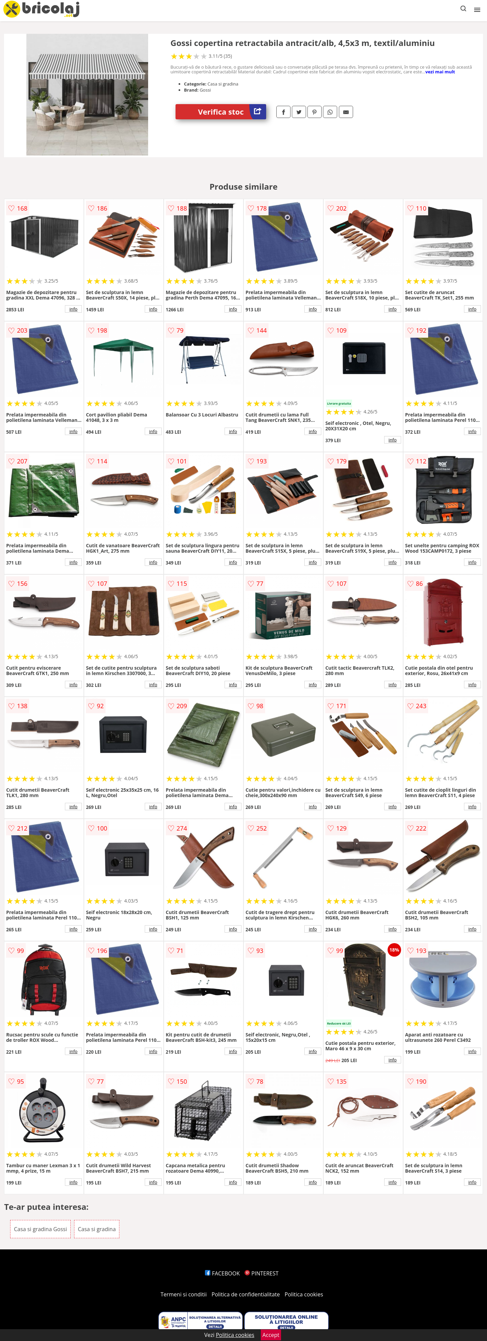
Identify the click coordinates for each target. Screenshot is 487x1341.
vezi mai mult (440, 72)
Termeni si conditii (184, 1294)
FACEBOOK (222, 1273)
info (73, 309)
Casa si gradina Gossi (40, 1229)
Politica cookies (304, 1294)
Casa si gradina (97, 1229)
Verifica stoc (232, 111)
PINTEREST (261, 1273)
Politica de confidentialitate (246, 1294)
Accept (270, 1335)
